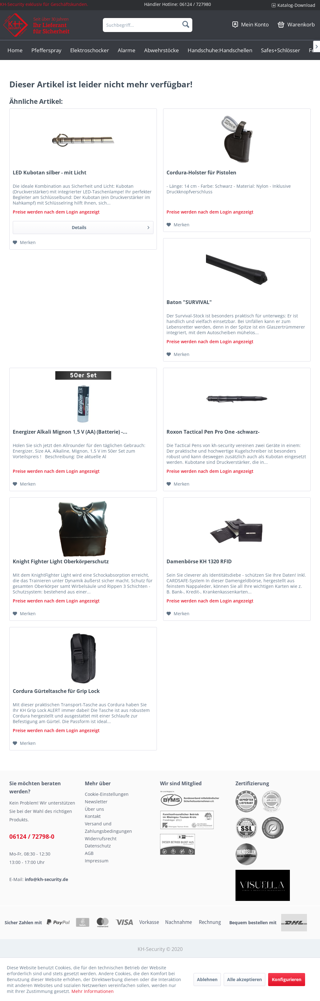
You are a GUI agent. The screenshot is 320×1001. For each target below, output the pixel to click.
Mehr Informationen (92, 991)
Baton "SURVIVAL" (189, 302)
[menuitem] (293, 5)
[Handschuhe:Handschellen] (220, 50)
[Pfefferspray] (46, 50)
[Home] (15, 50)
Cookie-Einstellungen (107, 794)
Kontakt (93, 816)
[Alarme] (126, 50)
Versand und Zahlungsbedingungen (108, 827)
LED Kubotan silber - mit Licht (49, 172)
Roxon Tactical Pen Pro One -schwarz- (213, 432)
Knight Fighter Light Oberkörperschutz (61, 561)
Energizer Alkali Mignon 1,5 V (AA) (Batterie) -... (70, 432)
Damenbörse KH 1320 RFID (199, 561)
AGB (89, 853)
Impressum (96, 861)
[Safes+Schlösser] (280, 50)
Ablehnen (207, 979)
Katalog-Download (296, 5)
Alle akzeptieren (244, 979)
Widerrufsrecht (101, 839)
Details (110, 226)
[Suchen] (185, 24)
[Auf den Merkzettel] (24, 242)
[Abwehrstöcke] (161, 50)
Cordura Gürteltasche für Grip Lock (56, 691)
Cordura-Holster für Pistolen (201, 172)
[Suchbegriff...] (147, 25)
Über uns (94, 809)
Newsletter (96, 802)
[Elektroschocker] (89, 50)
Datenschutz (98, 846)
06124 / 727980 (195, 4)
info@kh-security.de (46, 879)
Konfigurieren (286, 979)
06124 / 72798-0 (31, 837)
